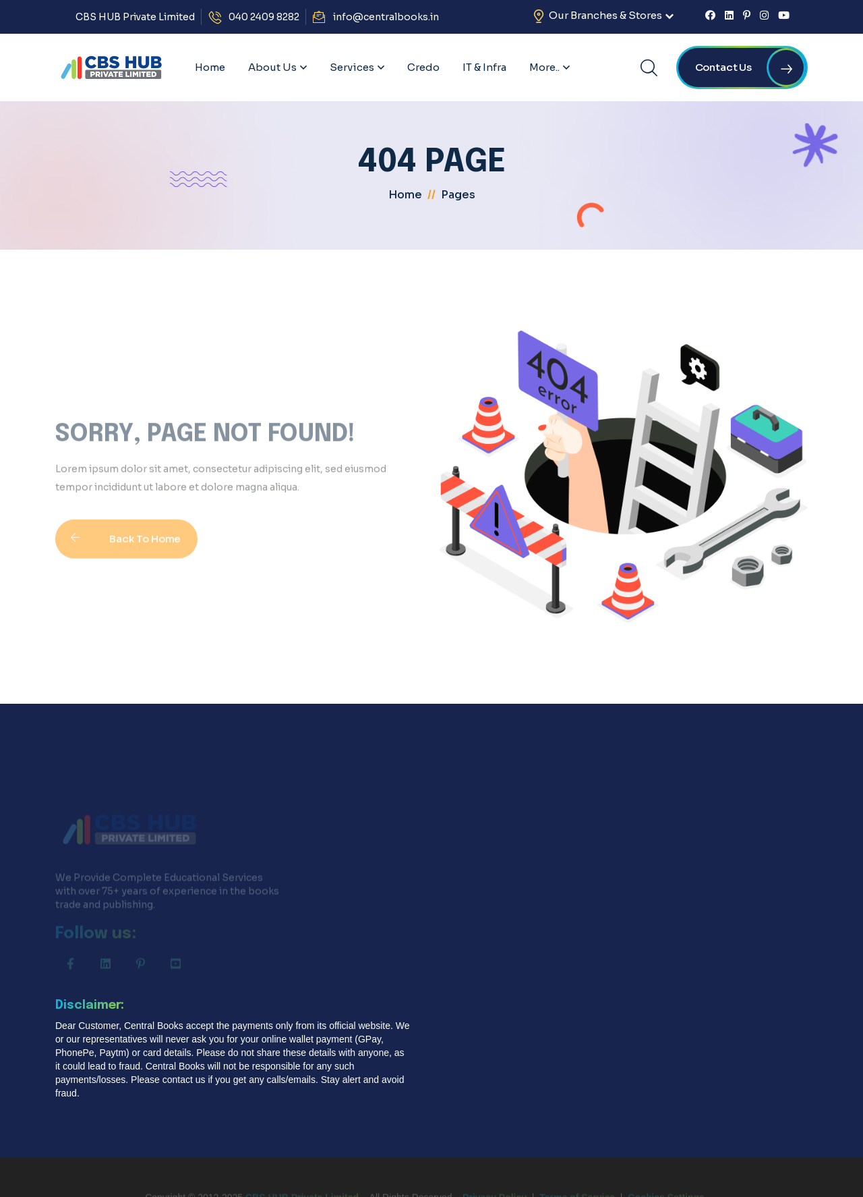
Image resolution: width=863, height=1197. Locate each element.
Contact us (750, 67)
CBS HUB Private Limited (135, 17)
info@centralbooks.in (386, 17)
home (405, 195)
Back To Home (118, 549)
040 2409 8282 (264, 17)
